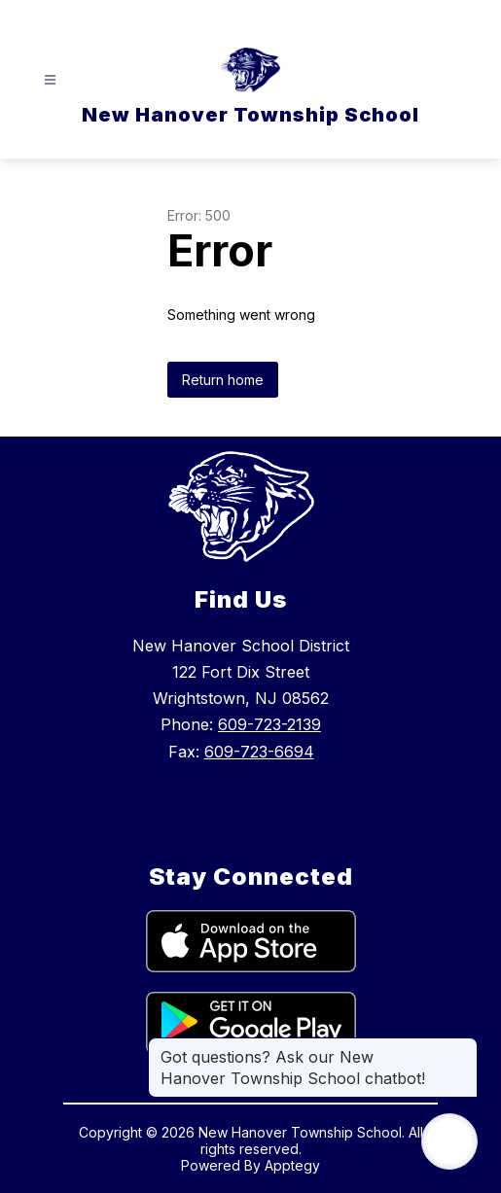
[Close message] (462, 1047)
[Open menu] (50, 80)
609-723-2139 (269, 724)
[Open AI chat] (449, 1141)
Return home (223, 379)
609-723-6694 (259, 751)
